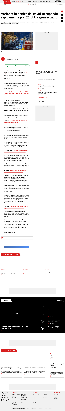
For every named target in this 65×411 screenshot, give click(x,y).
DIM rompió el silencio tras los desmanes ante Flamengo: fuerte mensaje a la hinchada (47, 99)
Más (60, 301)
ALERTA (34, 399)
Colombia (13, 1)
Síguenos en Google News (16, 247)
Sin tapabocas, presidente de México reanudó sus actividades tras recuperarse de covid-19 (17, 93)
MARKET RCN (56, 398)
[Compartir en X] (62, 18)
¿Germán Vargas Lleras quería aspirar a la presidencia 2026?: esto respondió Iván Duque (56, 305)
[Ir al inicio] (7, 2)
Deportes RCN (23, 1)
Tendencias (40, 1)
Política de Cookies (40, 408)
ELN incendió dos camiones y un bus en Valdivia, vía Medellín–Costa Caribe (46, 79)
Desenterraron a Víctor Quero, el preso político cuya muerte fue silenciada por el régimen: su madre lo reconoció (46, 72)
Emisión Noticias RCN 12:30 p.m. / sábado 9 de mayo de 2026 (55, 327)
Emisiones (4, 4)
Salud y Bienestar (29, 1)
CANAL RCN (58, 1)
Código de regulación (16, 398)
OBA (22, 402)
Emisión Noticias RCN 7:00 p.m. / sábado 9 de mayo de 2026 (17, 327)
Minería (39, 84)
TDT (38, 394)
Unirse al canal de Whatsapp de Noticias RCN (17, 66)
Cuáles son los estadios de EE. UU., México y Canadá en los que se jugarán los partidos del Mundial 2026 (11, 368)
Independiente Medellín (42, 97)
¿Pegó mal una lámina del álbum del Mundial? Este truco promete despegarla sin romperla (56, 356)
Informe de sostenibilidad (24, 397)
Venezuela (37, 69)
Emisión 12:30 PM (32, 4)
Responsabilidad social (16, 394)
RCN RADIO (34, 397)
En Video (6, 300)
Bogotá (39, 90)
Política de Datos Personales (31, 408)
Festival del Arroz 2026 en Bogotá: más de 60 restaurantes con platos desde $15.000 (47, 93)
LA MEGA (34, 402)
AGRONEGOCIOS (45, 397)
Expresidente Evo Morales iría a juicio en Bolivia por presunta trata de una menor (53, 271)
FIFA (50, 353)
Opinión (44, 1)
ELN (38, 77)
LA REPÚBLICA (45, 394)
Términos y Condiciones (48, 408)
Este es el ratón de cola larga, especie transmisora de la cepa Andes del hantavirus (57, 364)
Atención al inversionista (14, 404)
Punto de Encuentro (48, 1)
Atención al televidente (14, 397)
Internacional (18, 1)
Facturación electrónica (23, 395)
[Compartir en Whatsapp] (62, 21)
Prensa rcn (14, 402)
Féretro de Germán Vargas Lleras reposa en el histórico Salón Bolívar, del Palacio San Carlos (55, 313)
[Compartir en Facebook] (62, 15)
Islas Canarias (25, 269)
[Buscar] (63, 1)
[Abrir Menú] (1, 1)
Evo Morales (47, 269)
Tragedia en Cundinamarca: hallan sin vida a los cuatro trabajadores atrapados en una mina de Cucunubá (47, 86)
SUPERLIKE (55, 397)
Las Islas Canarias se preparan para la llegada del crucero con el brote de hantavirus (32, 271)
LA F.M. (34, 398)
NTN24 (34, 394)
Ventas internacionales (24, 399)
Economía (35, 1)
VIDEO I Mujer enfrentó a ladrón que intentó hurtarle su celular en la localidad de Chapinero (55, 320)
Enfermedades (52, 362)
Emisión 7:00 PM (59, 4)
